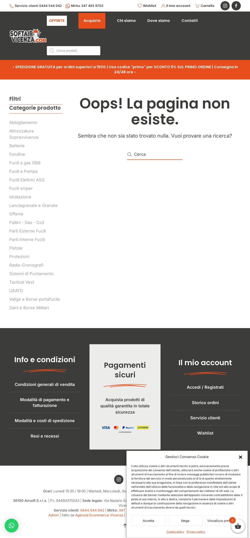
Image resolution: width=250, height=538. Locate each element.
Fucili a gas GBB (25, 162)
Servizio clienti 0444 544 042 (35, 6)
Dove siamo (158, 20)
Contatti (190, 20)
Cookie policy (175, 531)
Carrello (204, 5)
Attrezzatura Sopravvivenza (24, 134)
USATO (16, 290)
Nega (185, 521)
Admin (53, 519)
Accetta (148, 521)
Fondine (17, 154)
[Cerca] (154, 154)
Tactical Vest (21, 282)
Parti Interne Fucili (27, 239)
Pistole (16, 248)
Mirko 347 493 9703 (84, 6)
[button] (240, 457)
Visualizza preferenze (223, 521)
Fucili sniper (21, 188)
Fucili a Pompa (23, 171)
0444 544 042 (92, 514)
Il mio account (176, 5)
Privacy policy (196, 531)
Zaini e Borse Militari (29, 307)
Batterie (17, 145)
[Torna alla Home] (28, 35)
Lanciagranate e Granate (33, 205)
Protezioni (19, 256)
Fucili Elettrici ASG (27, 179)
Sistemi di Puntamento (31, 273)
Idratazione (20, 196)
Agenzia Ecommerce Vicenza (99, 519)
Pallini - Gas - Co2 (27, 222)
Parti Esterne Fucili (27, 231)
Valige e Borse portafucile (34, 299)
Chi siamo (126, 20)
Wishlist (146, 5)
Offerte (16, 214)
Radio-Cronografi (26, 265)
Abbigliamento (23, 122)
